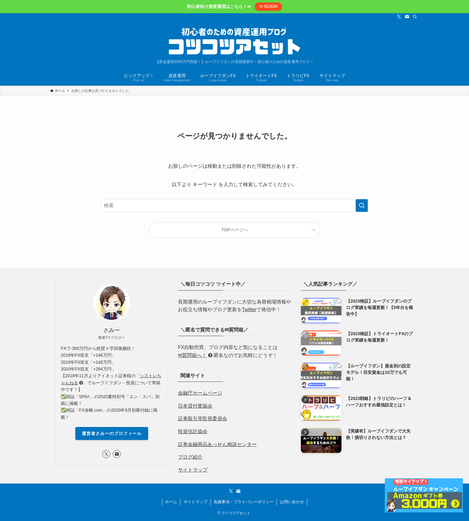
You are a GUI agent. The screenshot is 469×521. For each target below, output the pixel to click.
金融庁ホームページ (200, 393)
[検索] (415, 16)
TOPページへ (234, 229)
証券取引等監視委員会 (202, 418)
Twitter (249, 309)
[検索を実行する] (362, 205)
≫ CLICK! (268, 6)
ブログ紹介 (190, 457)
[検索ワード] (234, 205)
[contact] (407, 16)
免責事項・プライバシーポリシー (244, 501)
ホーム (171, 501)
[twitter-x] (399, 16)
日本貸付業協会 (195, 406)
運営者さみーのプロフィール (112, 433)
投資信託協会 (192, 431)
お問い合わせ (292, 501)
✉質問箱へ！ (195, 355)
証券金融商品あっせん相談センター (217, 444)
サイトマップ (192, 469)
